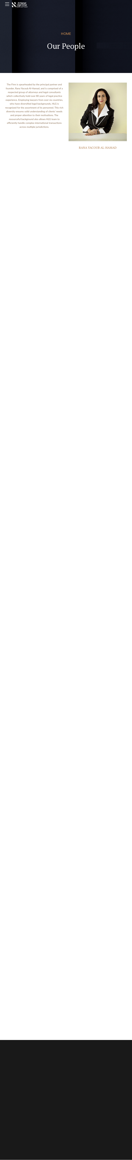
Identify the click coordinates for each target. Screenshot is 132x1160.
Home (66, 33)
